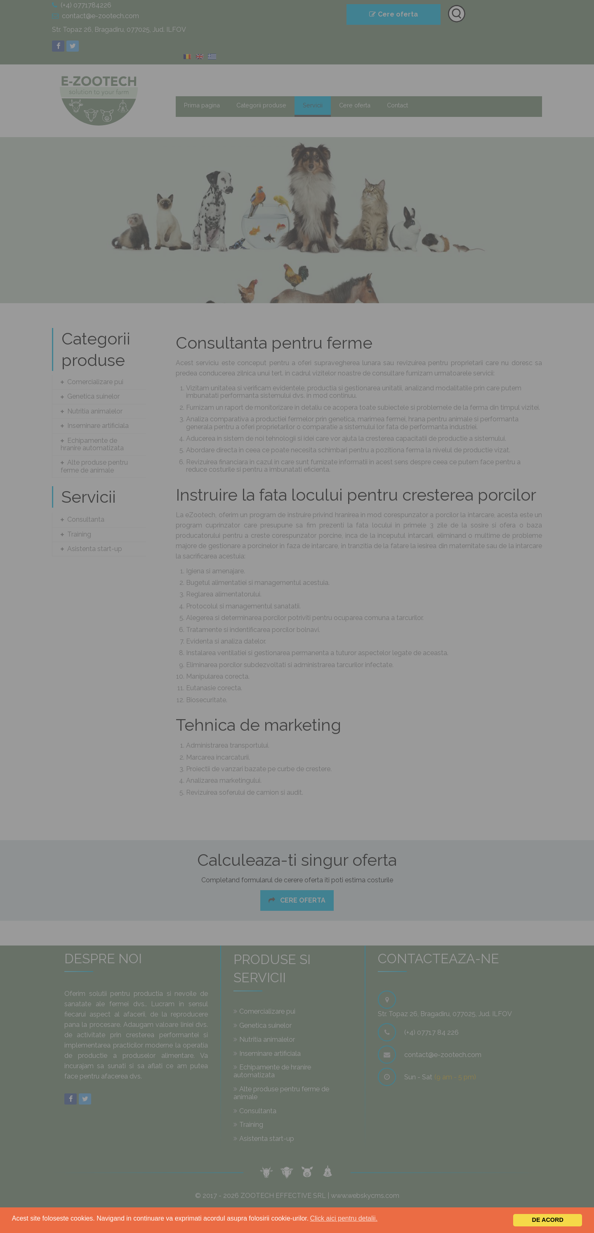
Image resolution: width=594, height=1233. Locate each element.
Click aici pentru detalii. (343, 1218)
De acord (547, 1219)
